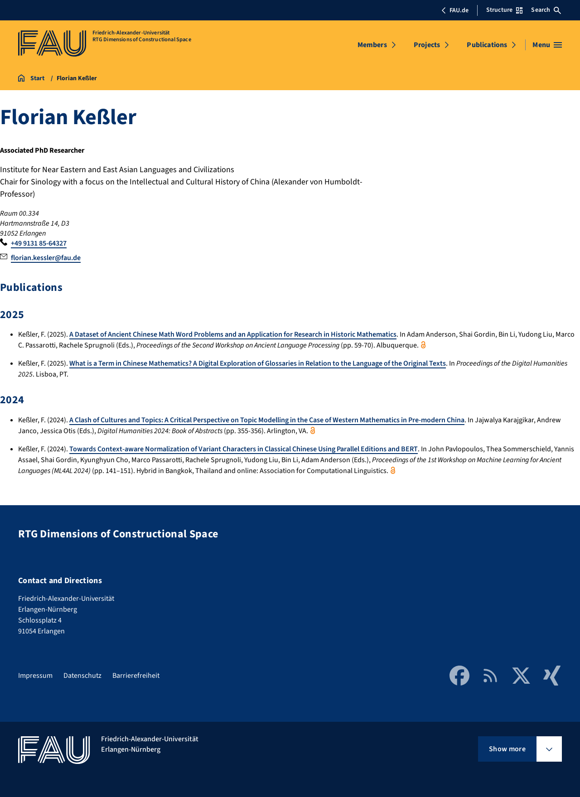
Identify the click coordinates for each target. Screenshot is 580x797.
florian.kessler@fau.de (46, 258)
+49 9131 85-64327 (39, 243)
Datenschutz (82, 676)
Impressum (35, 676)
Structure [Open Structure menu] (504, 9)
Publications (487, 45)
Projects (427, 45)
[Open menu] (547, 45)
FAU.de (455, 10)
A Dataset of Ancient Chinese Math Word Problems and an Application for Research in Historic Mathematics (232, 334)
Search (546, 9)
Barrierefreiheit (136, 676)
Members (372, 45)
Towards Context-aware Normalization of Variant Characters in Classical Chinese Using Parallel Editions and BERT (243, 449)
